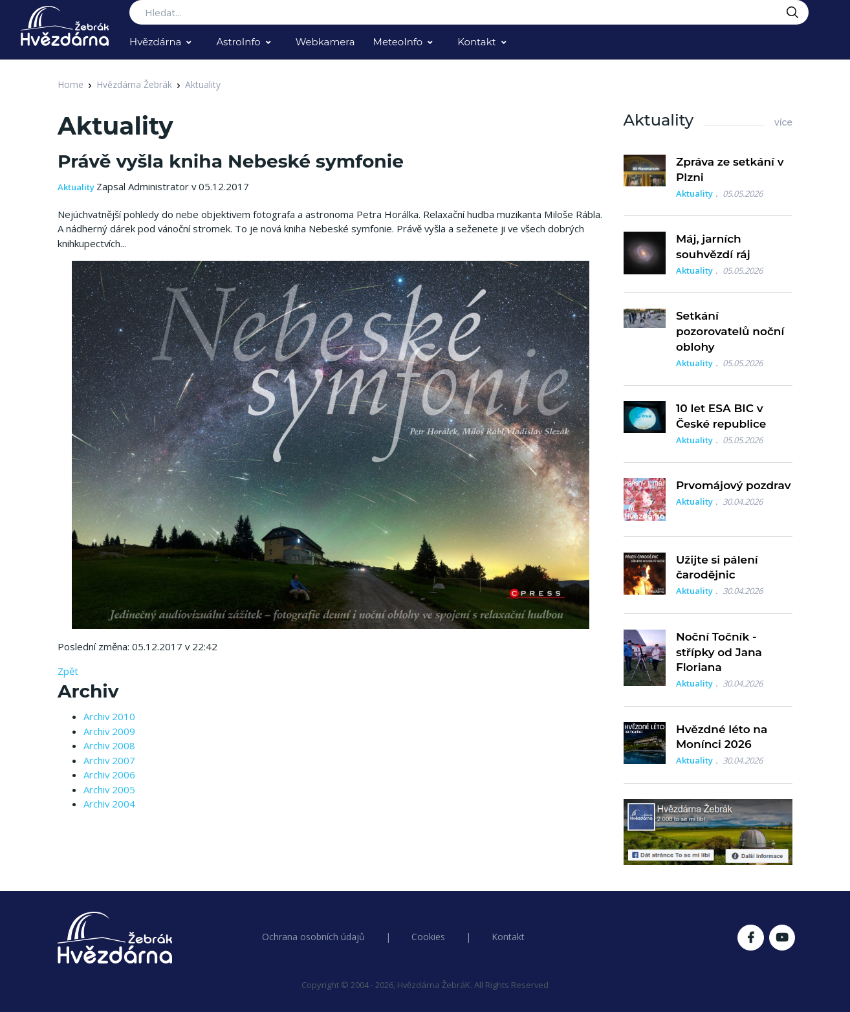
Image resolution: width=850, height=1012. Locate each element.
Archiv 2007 (109, 760)
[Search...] (469, 12)
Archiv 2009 (109, 731)
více (783, 122)
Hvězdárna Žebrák (134, 84)
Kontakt (476, 42)
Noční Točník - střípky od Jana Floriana (719, 652)
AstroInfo (238, 42)
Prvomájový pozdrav (733, 485)
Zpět (68, 671)
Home (70, 84)
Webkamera (325, 42)
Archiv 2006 (109, 774)
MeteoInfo (398, 42)
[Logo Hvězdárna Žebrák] (65, 26)
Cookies (428, 936)
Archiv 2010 (109, 716)
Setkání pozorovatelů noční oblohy (730, 331)
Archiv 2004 (109, 803)
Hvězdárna (155, 42)
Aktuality (203, 84)
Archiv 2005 (109, 789)
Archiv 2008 (109, 745)
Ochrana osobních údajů (313, 936)
